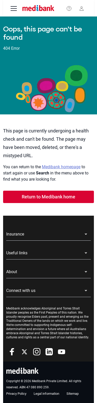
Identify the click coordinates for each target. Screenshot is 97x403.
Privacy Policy (16, 394)
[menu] (14, 9)
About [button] (11, 271)
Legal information (46, 394)
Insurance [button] (15, 234)
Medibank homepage (61, 166)
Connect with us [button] (20, 290)
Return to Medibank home (48, 196)
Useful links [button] (16, 252)
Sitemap (72, 394)
